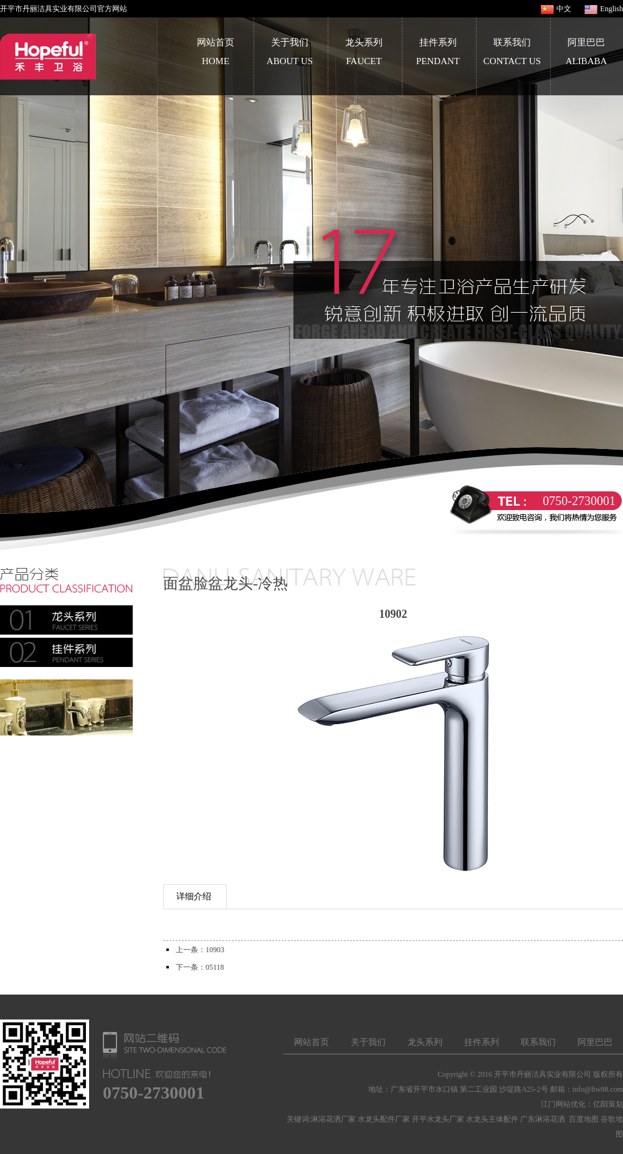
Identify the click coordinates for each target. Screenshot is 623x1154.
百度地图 (584, 1119)
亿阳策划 (608, 1104)
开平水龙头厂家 (438, 1119)
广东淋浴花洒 (542, 1119)
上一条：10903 (200, 949)
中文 (563, 8)
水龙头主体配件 (492, 1119)
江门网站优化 (563, 1104)
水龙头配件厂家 (384, 1119)
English (611, 8)
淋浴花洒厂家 (333, 1119)
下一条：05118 (200, 967)
